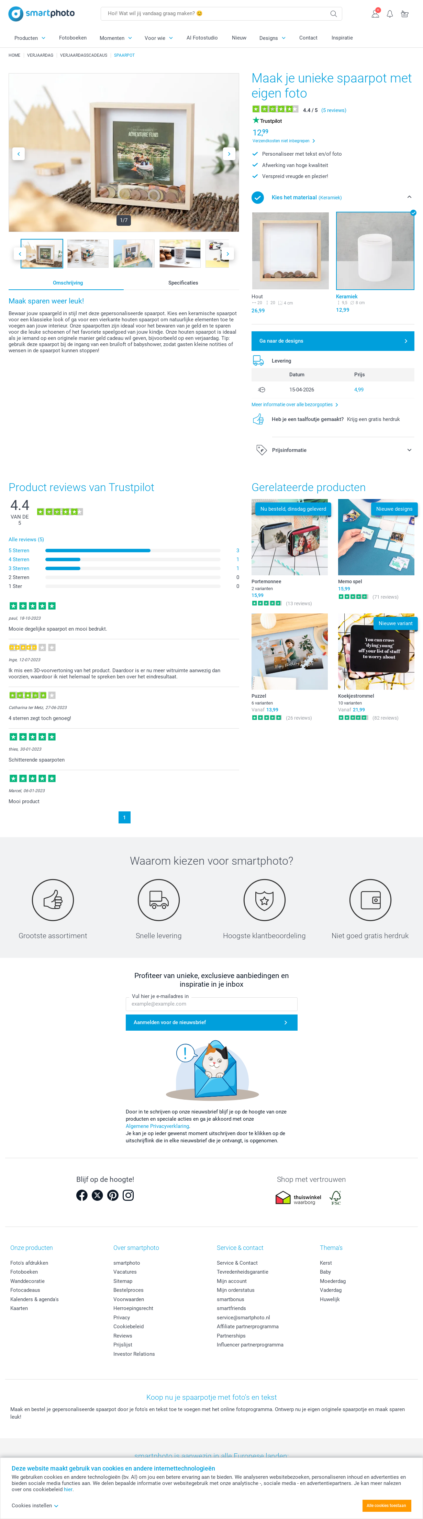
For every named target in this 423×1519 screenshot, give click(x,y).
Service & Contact (237, 1263)
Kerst (326, 1263)
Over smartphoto (136, 1247)
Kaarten (19, 1308)
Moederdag (333, 1281)
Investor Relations (134, 1354)
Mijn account (232, 1281)
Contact (308, 38)
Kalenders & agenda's (34, 1299)
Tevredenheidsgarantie (242, 1272)
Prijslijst (122, 1345)
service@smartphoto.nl (243, 1318)
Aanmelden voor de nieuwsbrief (170, 1022)
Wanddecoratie (27, 1281)
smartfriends (231, 1308)
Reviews (122, 1336)
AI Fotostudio (202, 38)
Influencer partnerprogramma (250, 1345)
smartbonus (230, 1299)
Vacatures (125, 1272)
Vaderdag (331, 1290)
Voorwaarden (128, 1299)
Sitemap (122, 1281)
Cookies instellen (35, 1506)
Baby (325, 1272)
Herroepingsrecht (133, 1308)
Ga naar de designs (281, 341)
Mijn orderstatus (236, 1290)
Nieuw (239, 38)
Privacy (121, 1318)
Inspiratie (342, 38)
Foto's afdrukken (29, 1263)
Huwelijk (330, 1299)
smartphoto (126, 1263)
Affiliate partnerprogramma (248, 1326)
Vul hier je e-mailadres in (160, 996)
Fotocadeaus (25, 1290)
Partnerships (231, 1336)
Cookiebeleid (128, 1326)
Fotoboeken (73, 38)
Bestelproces (128, 1290)
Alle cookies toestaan (386, 1505)
